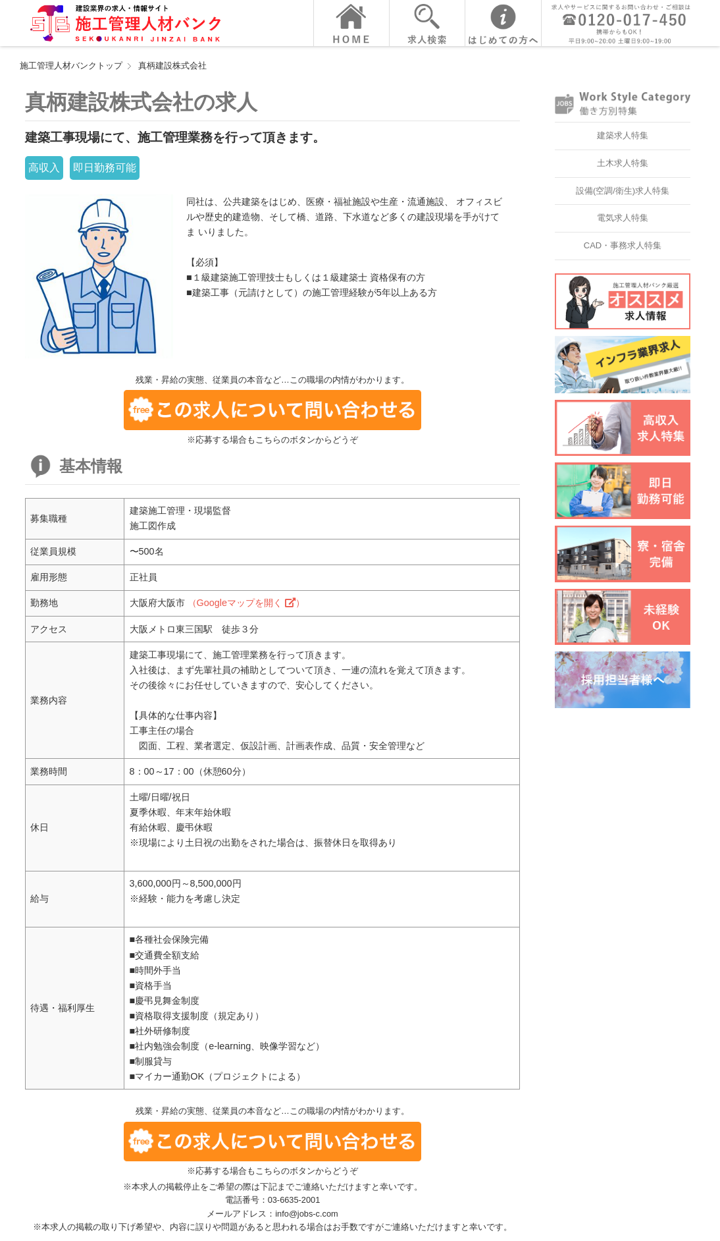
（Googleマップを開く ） (246, 602)
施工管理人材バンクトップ (71, 65)
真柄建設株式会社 (172, 65)
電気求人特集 (622, 218)
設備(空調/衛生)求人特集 (622, 191)
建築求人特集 (622, 135)
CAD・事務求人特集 (622, 245)
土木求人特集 (622, 163)
